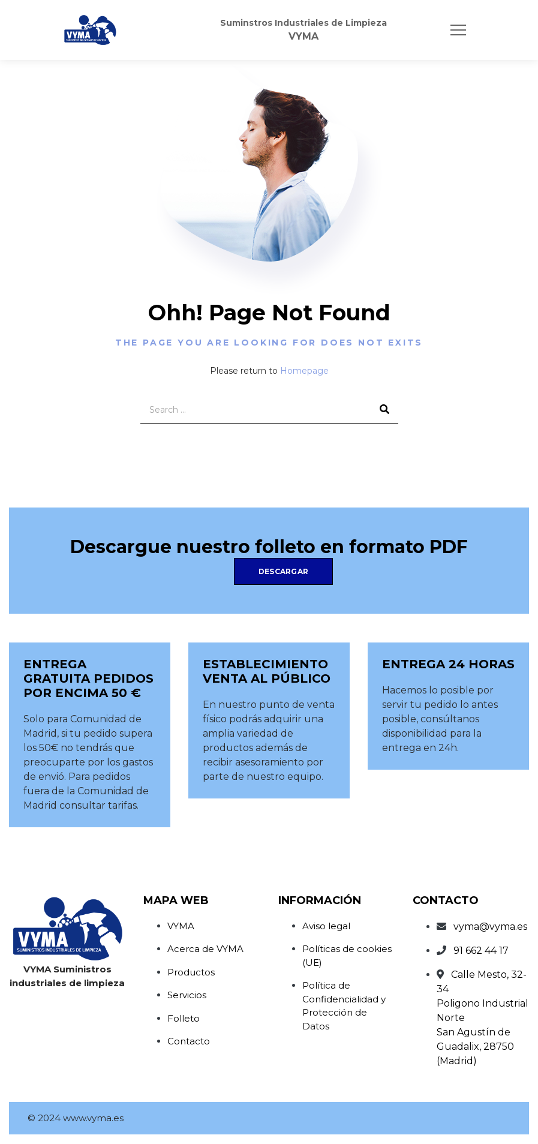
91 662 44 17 (481, 950)
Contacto (188, 1041)
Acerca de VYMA (205, 948)
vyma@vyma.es (490, 926)
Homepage (304, 370)
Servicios (186, 995)
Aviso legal (326, 926)
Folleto (183, 1018)
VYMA (180, 926)
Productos (191, 972)
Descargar (283, 571)
